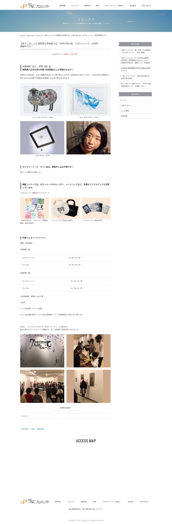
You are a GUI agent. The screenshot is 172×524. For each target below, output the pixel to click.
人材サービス (125, 105)
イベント (39, 35)
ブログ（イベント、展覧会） (114, 5)
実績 (97, 5)
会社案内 (133, 5)
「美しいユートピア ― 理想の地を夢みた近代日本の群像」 (135, 77)
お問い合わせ (146, 5)
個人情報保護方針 (75, 509)
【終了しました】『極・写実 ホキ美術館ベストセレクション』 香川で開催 (135, 51)
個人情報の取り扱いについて (92, 509)
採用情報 (124, 116)
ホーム (22, 35)
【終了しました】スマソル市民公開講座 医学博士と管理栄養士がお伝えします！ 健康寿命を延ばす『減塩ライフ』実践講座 (135, 60)
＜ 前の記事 (24, 429)
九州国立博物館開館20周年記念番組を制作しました (135, 69)
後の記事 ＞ (41, 429)
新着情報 (62, 5)
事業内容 (87, 5)
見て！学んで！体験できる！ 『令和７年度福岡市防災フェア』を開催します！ (136, 85)
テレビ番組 (125, 111)
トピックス (75, 5)
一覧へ (32, 429)
